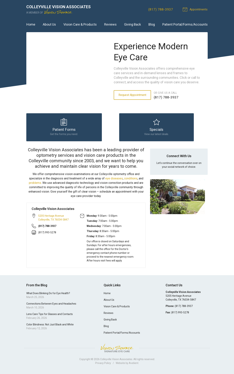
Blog (151, 24)
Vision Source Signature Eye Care (117, 349)
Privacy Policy (103, 364)
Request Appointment (132, 95)
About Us (49, 24)
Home (30, 24)
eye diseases (114, 179)
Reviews (110, 24)
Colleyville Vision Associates (116, 360)
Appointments (196, 9)
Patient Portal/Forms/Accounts (185, 24)
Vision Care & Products (80, 24)
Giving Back (132, 24)
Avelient (133, 364)
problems (35, 184)
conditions (130, 179)
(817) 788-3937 (161, 9)
